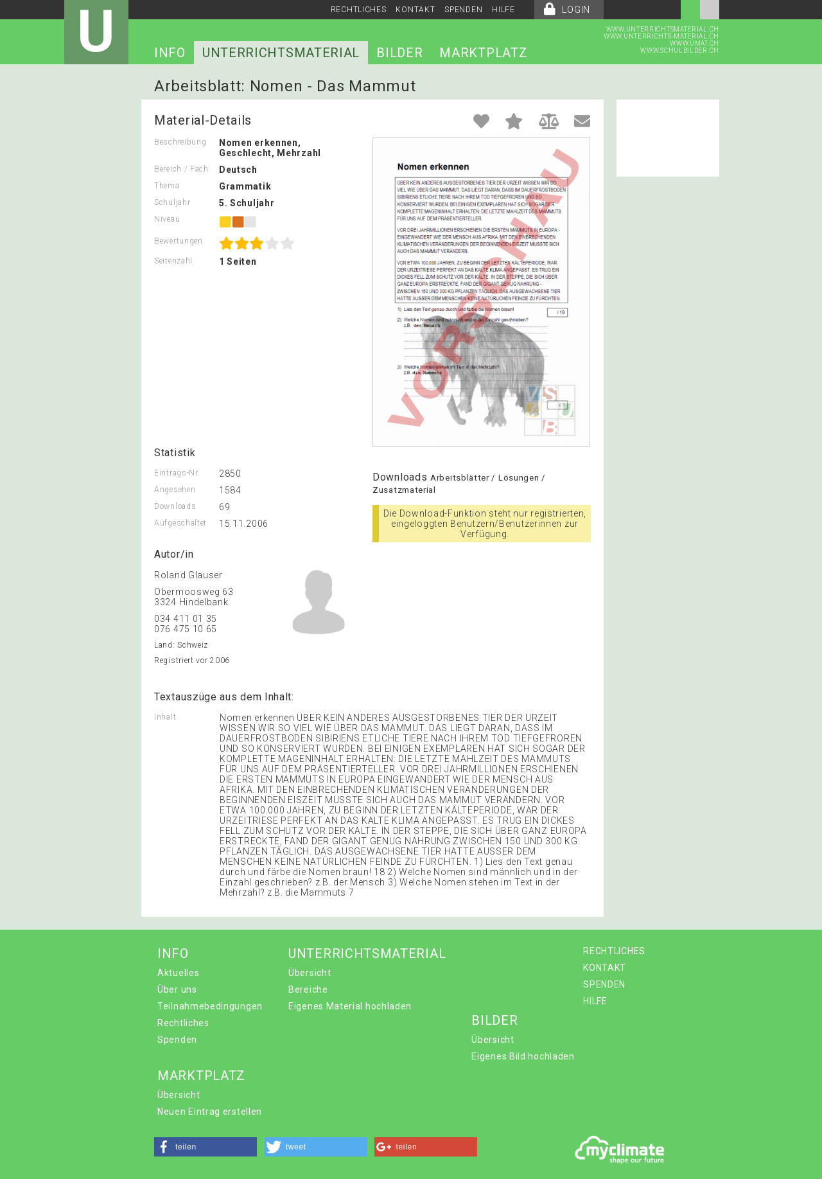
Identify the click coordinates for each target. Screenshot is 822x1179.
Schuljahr (172, 202)
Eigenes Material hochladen (350, 1006)
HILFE (503, 9)
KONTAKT (415, 9)
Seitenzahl (173, 260)
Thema (167, 185)
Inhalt (165, 717)
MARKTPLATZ (483, 52)
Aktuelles (178, 973)
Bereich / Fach (181, 168)
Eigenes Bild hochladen (522, 1056)
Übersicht (309, 973)
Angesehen (174, 489)
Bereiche (308, 989)
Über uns (177, 989)
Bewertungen (178, 240)
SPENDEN (463, 9)
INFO (170, 52)
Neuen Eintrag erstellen (209, 1111)
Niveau (167, 219)
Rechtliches (183, 1023)
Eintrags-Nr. (177, 472)
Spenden (177, 1039)
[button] (205, 1147)
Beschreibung (180, 141)
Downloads (175, 506)
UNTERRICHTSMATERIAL (281, 52)
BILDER (399, 52)
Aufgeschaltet (180, 523)
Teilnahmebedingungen (210, 1006)
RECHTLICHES (359, 9)
